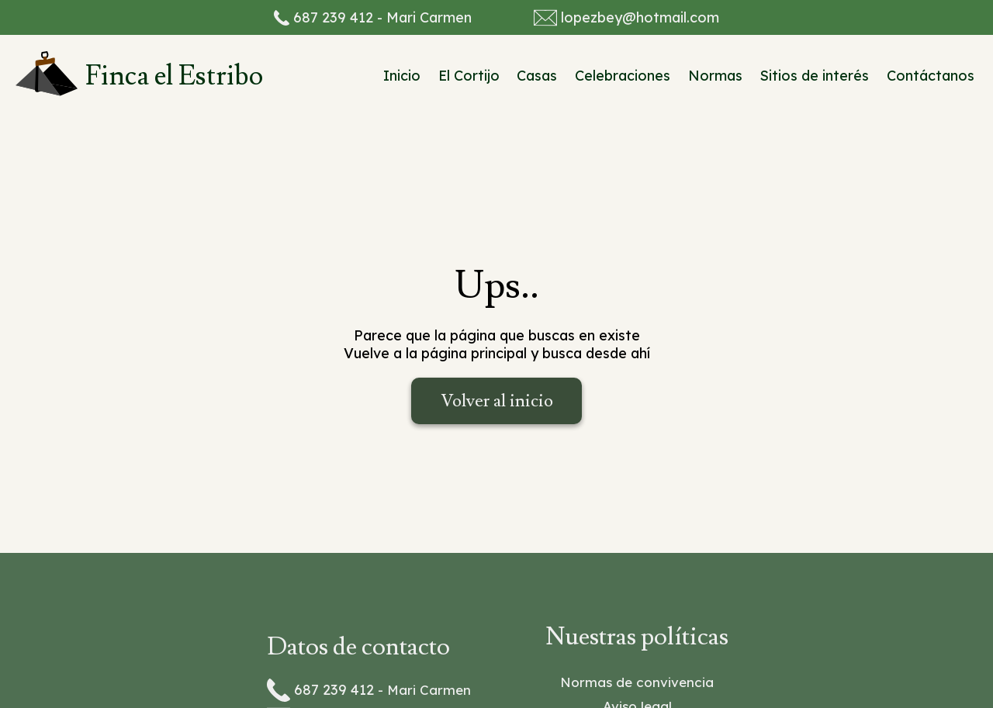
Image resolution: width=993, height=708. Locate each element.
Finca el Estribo (174, 76)
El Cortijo (469, 76)
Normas (715, 76)
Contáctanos (930, 76)
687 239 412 (333, 17)
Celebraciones (622, 76)
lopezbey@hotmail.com (640, 17)
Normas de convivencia (637, 682)
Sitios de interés (814, 76)
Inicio (401, 76)
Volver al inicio (497, 401)
